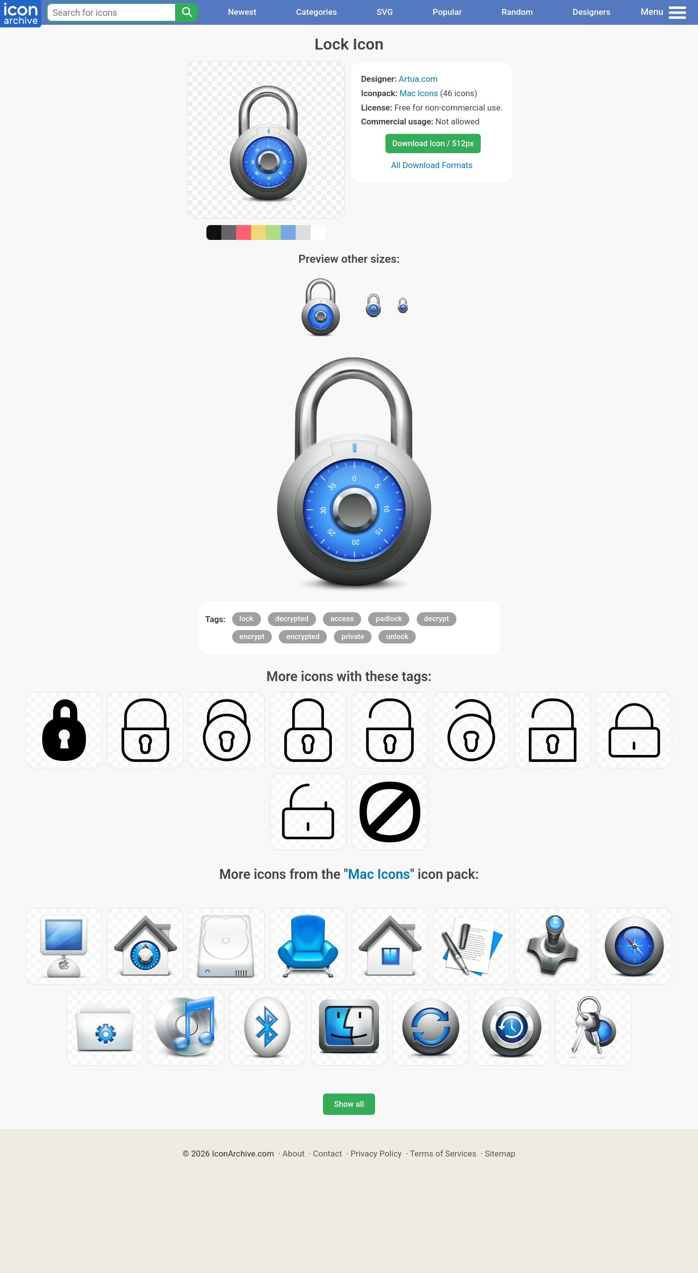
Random (517, 12)
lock (247, 618)
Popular (447, 12)
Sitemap (500, 1153)
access (342, 618)
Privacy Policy (375, 1153)
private (352, 636)
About (293, 1153)
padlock (389, 618)
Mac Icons (418, 93)
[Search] (186, 12)
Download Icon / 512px (433, 143)
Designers (591, 12)
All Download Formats (432, 165)
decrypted (292, 618)
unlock (397, 636)
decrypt (436, 618)
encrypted (302, 636)
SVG (385, 12)
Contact (327, 1153)
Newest (242, 12)
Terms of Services (443, 1153)
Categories (316, 12)
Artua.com (418, 79)
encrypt (252, 636)
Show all (349, 1104)
